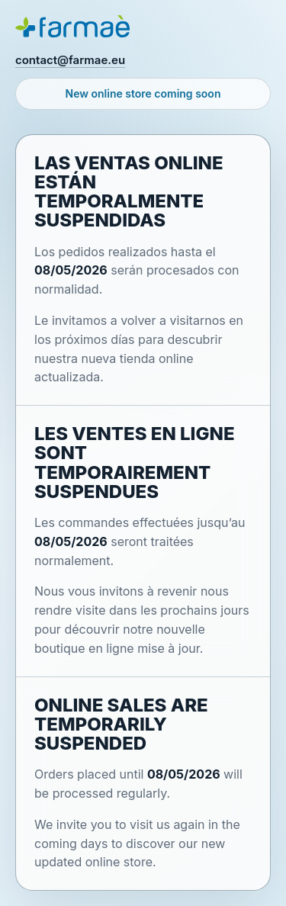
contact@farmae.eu (70, 60)
